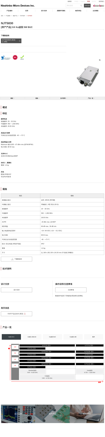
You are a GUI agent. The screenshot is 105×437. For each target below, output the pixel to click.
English (83, 1)
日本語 (76, 1)
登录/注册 (87, 5)
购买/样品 (78, 10)
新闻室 (70, 1)
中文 (88, 1)
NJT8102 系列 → (32, 367)
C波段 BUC (11, 337)
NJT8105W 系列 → (47, 351)
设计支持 (44, 10)
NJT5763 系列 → (47, 345)
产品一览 (90, 98)
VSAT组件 (22, 15)
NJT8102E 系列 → (89, 364)
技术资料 (63, 98)
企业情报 (95, 10)
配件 (93, 337)
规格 (36, 98)
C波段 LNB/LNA (32, 337)
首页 (2, 15)
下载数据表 (16, 259)
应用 (26, 10)
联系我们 (101, 1)
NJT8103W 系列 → (47, 358)
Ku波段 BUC (52, 337)
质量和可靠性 (61, 10)
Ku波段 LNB (73, 337)
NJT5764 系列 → (90, 345)
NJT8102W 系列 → (47, 364)
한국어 (94, 1)
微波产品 (15, 15)
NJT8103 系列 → (32, 361)
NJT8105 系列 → (32, 354)
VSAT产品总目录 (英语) (17, 314)
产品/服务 (9, 10)
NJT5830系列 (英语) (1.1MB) (8, 40)
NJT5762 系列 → (32, 348)
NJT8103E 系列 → (89, 358)
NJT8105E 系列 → (89, 351)
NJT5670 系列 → (90, 354)
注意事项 (71, 290)
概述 (12, 98)
